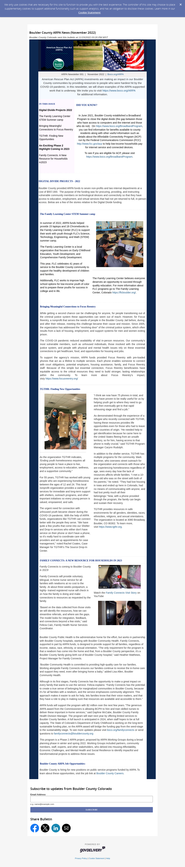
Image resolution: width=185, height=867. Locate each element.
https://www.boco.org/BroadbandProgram (119, 126)
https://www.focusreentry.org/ (62, 378)
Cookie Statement (89, 12)
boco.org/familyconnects (120, 730)
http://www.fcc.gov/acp (89, 143)
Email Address (38, 794)
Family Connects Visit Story (121, 592)
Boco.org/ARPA (115, 74)
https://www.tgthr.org (110, 526)
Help (108, 858)
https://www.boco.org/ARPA (118, 90)
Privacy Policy (81, 858)
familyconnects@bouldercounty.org (73, 733)
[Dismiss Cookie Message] (180, 3)
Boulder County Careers (109, 773)
